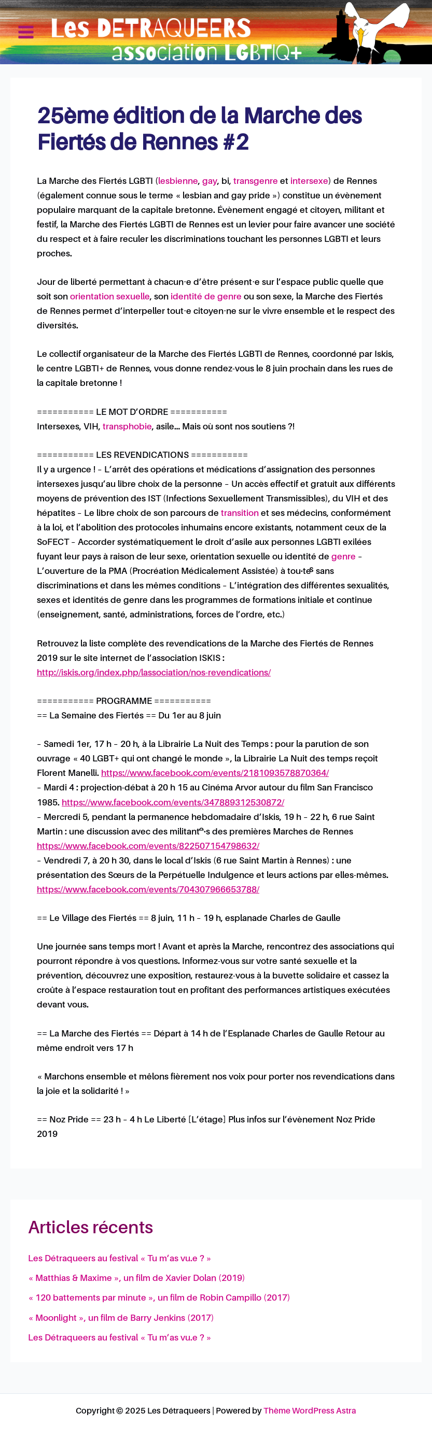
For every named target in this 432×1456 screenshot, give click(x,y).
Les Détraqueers (371, 31)
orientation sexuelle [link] (110, 297)
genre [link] (343, 557)
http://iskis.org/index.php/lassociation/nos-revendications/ (154, 673)
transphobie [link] (127, 427)
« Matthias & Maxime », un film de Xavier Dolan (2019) (136, 1278)
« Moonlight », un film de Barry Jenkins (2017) (121, 1318)
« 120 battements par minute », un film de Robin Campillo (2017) (159, 1298)
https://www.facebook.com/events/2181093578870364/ (215, 773)
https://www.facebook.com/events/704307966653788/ (148, 890)
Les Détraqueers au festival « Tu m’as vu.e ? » (120, 1259)
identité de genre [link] (206, 297)
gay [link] (209, 181)
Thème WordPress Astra (309, 1411)
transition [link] (240, 513)
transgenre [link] (255, 181)
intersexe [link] (309, 181)
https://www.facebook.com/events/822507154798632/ (148, 846)
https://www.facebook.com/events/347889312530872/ (173, 803)
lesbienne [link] (178, 181)
